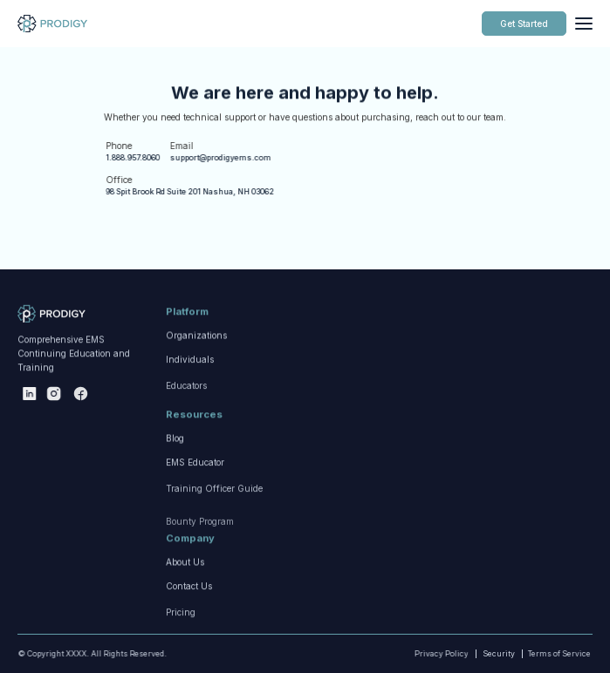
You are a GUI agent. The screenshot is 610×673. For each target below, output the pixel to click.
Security (499, 653)
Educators (186, 440)
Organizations (196, 358)
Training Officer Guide (214, 543)
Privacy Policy (428, 653)
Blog (175, 461)
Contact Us (189, 622)
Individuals (190, 396)
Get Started (524, 23)
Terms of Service (535, 653)
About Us (185, 585)
